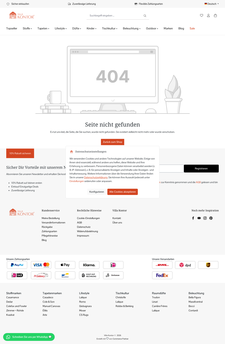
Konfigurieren (96, 191)
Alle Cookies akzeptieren (122, 191)
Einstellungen (77, 181)
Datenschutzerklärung (96, 177)
